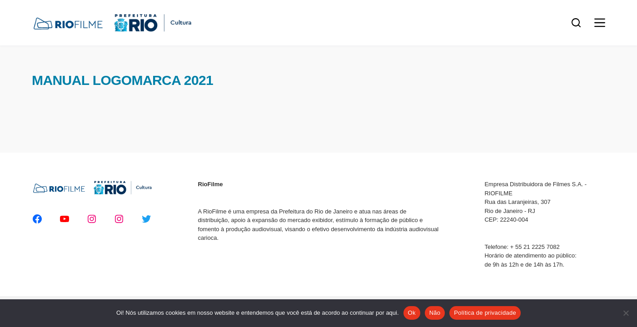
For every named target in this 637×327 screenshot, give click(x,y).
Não (435, 312)
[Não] (625, 312)
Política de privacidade (485, 312)
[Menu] (599, 22)
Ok (412, 312)
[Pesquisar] (576, 22)
